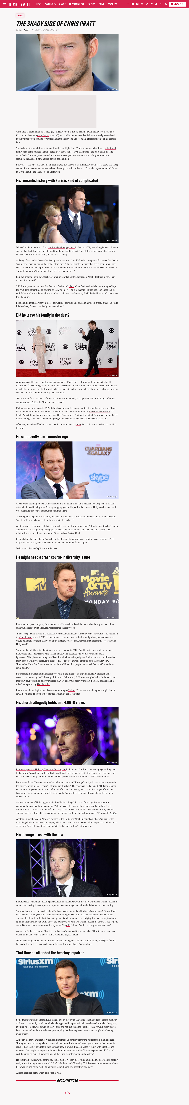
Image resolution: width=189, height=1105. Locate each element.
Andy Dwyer (43, 135)
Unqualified (101, 303)
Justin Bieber (50, 773)
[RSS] (165, 4)
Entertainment (76, 4)
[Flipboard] (151, 4)
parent (78, 424)
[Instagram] (137, 4)
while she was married (94, 251)
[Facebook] (128, 4)
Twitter (71, 690)
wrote (41, 1047)
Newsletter (177, 4)
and (36, 653)
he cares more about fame (59, 151)
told (68, 925)
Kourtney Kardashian (29, 773)
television (47, 382)
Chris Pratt (21, 131)
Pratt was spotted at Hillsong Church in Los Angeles (41, 769)
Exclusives (50, 4)
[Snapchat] (156, 4)
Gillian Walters (24, 30)
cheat (71, 286)
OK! (18, 510)
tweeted (77, 660)
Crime (101, 4)
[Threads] (161, 4)
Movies (20, 15)
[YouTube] (132, 4)
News (38, 4)
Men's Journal (25, 637)
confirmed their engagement (61, 247)
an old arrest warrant (86, 164)
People (102, 398)
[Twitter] (142, 4)
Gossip (62, 4)
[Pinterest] (147, 4)
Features (112, 4)
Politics (91, 4)
